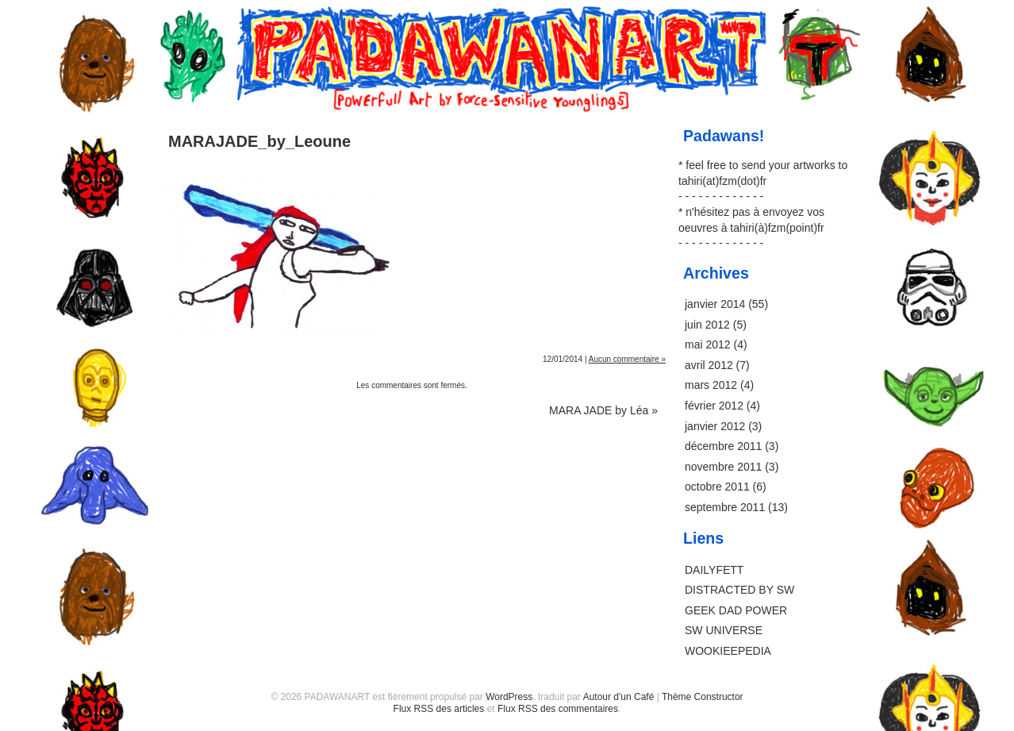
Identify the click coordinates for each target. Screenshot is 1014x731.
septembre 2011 (725, 507)
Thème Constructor (702, 696)
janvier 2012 (715, 426)
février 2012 (714, 405)
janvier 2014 (715, 304)
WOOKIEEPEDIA (728, 650)
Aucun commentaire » (627, 359)
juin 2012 (707, 324)
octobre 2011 (717, 486)
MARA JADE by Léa (603, 410)
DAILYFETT (714, 570)
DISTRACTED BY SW (739, 589)
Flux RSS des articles (439, 708)
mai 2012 (708, 344)
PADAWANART (507, 25)
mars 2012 (711, 385)
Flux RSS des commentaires (557, 708)
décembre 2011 (723, 446)
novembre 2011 (723, 466)
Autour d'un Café (619, 696)
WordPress (509, 696)
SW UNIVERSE (723, 630)
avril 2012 (709, 365)
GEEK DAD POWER (736, 610)
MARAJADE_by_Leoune (259, 141)
